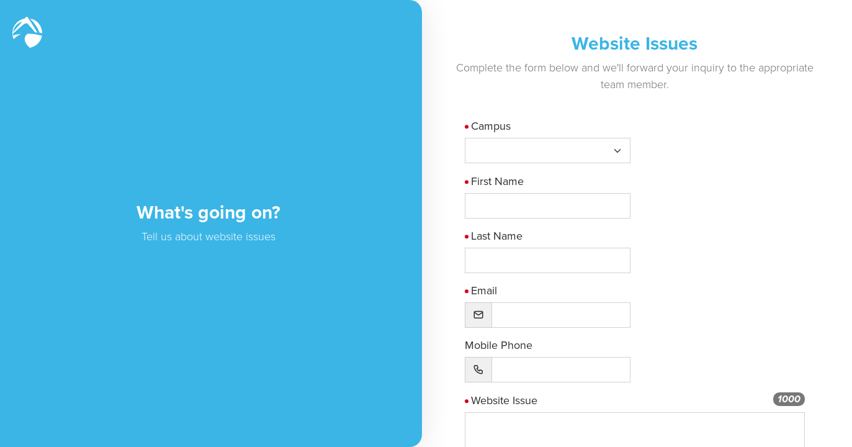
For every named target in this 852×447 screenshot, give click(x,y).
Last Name (507, 236)
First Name (508, 181)
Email (495, 290)
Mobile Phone (509, 345)
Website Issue (515, 400)
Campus (501, 126)
